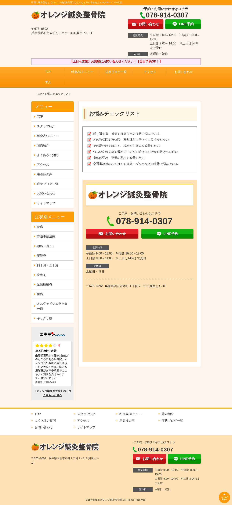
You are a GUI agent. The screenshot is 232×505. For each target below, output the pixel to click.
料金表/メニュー (82, 71)
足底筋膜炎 (44, 284)
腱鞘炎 (41, 255)
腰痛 (40, 226)
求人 (48, 82)
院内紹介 (43, 145)
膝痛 (40, 294)
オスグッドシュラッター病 (52, 306)
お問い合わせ (184, 71)
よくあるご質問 (47, 155)
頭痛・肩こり (46, 246)
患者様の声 (44, 174)
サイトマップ (46, 203)
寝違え (41, 275)
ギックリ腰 (44, 318)
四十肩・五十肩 (47, 265)
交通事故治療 (46, 236)
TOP (48, 71)
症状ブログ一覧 (116, 71)
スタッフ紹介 (46, 126)
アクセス (150, 71)
